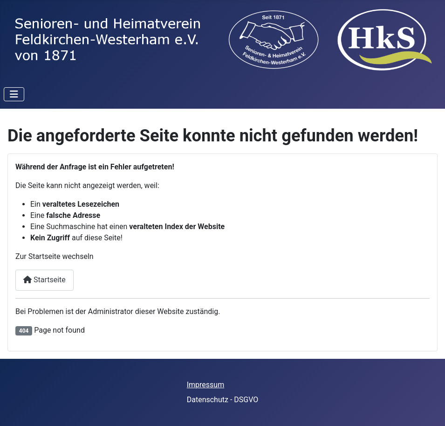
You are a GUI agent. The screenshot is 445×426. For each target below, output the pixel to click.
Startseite (44, 279)
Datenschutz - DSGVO (223, 399)
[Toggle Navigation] (14, 94)
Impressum (206, 384)
